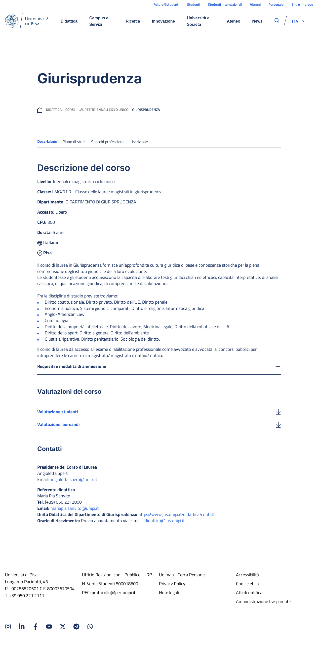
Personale (276, 4)
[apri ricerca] (277, 20)
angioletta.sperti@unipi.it (73, 484)
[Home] (27, 21)
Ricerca (133, 21)
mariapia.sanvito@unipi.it (74, 513)
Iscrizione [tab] (140, 142)
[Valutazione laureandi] (278, 429)
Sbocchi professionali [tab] (108, 142)
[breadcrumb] (39, 109)
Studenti (193, 4)
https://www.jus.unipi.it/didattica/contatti (177, 519)
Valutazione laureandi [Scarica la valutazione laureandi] (58, 429)
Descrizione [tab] (47, 141)
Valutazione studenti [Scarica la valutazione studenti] (57, 416)
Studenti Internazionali (225, 4)
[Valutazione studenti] (278, 416)
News (257, 21)
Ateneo (233, 21)
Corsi (70, 109)
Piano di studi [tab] (74, 142)
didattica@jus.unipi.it (165, 525)
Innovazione (163, 21)
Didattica (69, 21)
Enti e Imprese (302, 4)
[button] (295, 21)
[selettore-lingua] (295, 21)
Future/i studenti (166, 4)
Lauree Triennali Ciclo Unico (103, 109)
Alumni (255, 4)
